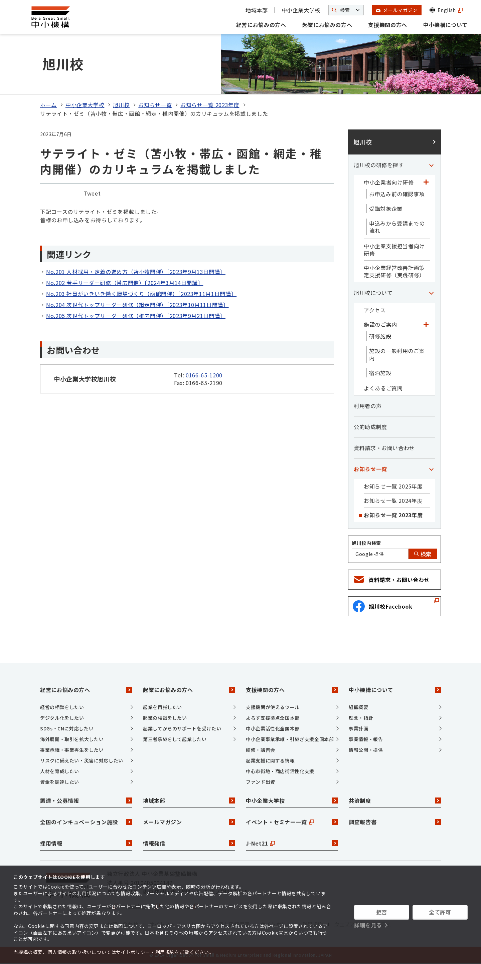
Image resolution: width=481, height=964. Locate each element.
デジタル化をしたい (62, 717)
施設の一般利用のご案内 (397, 354)
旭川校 (121, 105)
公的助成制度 (370, 427)
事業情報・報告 (366, 739)
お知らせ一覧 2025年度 (393, 486)
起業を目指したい (162, 707)
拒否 (381, 912)
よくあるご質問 (383, 388)
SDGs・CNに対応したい (67, 728)
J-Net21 (292, 843)
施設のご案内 (380, 324)
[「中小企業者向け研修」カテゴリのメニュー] (426, 182)
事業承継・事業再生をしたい (72, 749)
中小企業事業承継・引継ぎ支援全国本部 (290, 739)
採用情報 (86, 843)
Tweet (92, 193)
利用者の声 (367, 406)
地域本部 (257, 10)
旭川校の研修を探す (379, 165)
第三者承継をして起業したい (174, 739)
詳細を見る (368, 925)
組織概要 (358, 707)
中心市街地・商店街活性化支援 (280, 771)
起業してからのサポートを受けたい (182, 728)
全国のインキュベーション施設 (86, 822)
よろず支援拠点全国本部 (273, 717)
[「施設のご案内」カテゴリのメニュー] (426, 324)
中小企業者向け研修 (389, 182)
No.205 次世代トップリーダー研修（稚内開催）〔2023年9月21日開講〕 (135, 316)
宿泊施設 (380, 373)
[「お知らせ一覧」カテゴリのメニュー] (431, 469)
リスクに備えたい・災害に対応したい (81, 760)
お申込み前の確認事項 (397, 194)
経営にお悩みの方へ (261, 24)
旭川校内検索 (366, 543)
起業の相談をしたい (165, 717)
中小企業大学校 (301, 10)
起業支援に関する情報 (270, 760)
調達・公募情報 (86, 800)
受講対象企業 (386, 209)
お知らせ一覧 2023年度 (209, 105)
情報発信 (189, 843)
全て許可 (440, 912)
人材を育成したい (59, 771)
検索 (423, 554)
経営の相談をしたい (62, 707)
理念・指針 (361, 717)
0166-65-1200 (204, 375)
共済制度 (395, 800)
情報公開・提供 (366, 749)
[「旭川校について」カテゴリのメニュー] (431, 293)
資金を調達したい (59, 781)
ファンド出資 (260, 781)
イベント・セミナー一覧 (292, 822)
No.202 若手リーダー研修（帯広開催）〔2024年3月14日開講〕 (124, 283)
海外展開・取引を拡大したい (72, 739)
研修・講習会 (260, 749)
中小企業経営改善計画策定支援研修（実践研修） (394, 271)
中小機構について (445, 24)
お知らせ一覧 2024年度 (393, 501)
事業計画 (358, 728)
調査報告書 (395, 822)
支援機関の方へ (387, 24)
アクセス (375, 310)
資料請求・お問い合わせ (384, 448)
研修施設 (380, 336)
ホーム (48, 105)
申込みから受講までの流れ (397, 227)
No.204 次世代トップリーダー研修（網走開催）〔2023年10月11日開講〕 (137, 305)
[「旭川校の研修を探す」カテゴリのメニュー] (431, 165)
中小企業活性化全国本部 (273, 728)
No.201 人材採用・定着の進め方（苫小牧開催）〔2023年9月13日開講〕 (135, 272)
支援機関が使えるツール (273, 707)
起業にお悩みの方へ (327, 24)
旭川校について (373, 293)
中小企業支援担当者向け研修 (394, 249)
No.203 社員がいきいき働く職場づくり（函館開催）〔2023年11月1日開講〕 (141, 294)
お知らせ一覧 (155, 105)
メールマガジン (189, 822)
